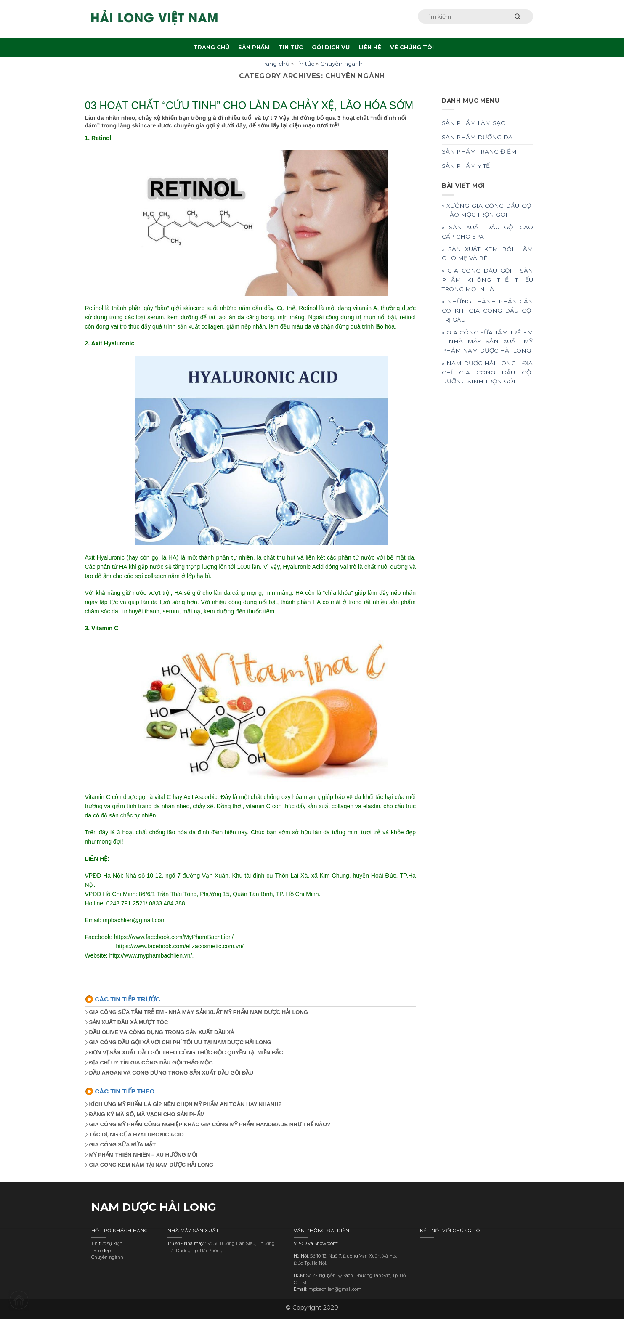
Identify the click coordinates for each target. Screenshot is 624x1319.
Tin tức (304, 63)
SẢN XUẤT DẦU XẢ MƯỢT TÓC (128, 1022)
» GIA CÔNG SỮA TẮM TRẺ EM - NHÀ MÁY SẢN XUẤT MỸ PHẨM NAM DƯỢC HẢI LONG (487, 341)
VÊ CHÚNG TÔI (412, 47)
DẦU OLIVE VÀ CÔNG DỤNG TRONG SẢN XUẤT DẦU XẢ (161, 1032)
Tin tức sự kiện (106, 1243)
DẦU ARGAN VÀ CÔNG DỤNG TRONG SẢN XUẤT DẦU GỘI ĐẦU (171, 1073)
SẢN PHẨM (254, 47)
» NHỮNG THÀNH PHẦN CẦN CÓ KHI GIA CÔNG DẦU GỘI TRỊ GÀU (487, 310)
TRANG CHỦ (211, 47)
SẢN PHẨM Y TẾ (466, 165)
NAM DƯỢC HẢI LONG (153, 1207)
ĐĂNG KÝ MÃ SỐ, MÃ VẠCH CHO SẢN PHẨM (147, 1114)
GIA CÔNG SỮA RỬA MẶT (122, 1144)
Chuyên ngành (341, 63)
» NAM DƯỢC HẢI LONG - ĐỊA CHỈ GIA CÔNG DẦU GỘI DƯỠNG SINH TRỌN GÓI (487, 372)
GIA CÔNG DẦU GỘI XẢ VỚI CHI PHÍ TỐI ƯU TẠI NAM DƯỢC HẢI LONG (180, 1042)
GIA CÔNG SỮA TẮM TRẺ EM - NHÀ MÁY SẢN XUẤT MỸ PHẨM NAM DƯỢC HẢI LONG (198, 1012)
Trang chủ (275, 63)
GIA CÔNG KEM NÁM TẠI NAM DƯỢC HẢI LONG (151, 1165)
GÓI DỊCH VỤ (331, 47)
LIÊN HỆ (369, 47)
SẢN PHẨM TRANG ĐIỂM (479, 151)
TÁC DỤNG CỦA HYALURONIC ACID (136, 1134)
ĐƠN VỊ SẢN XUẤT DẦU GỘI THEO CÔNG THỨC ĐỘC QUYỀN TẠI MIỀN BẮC (186, 1052)
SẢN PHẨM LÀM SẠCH (476, 122)
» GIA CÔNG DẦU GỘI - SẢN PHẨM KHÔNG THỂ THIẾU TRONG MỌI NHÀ (487, 279)
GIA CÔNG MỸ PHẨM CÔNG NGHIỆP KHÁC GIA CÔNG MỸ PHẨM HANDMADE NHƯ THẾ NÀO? (210, 1124)
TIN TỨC (291, 47)
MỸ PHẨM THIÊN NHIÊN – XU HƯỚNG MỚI (143, 1155)
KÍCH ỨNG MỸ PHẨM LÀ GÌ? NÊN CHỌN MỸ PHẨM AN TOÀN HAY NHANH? (185, 1104)
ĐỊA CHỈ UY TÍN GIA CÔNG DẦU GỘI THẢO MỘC (151, 1062)
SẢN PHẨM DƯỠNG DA (477, 137)
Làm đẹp (101, 1250)
